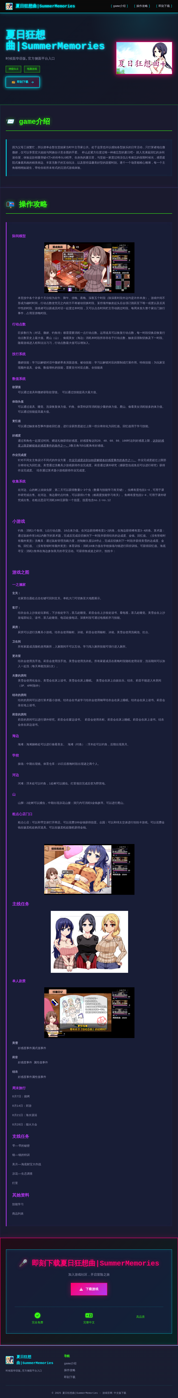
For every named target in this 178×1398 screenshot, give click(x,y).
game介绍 (119, 6)
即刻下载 (164, 6)
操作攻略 (142, 6)
